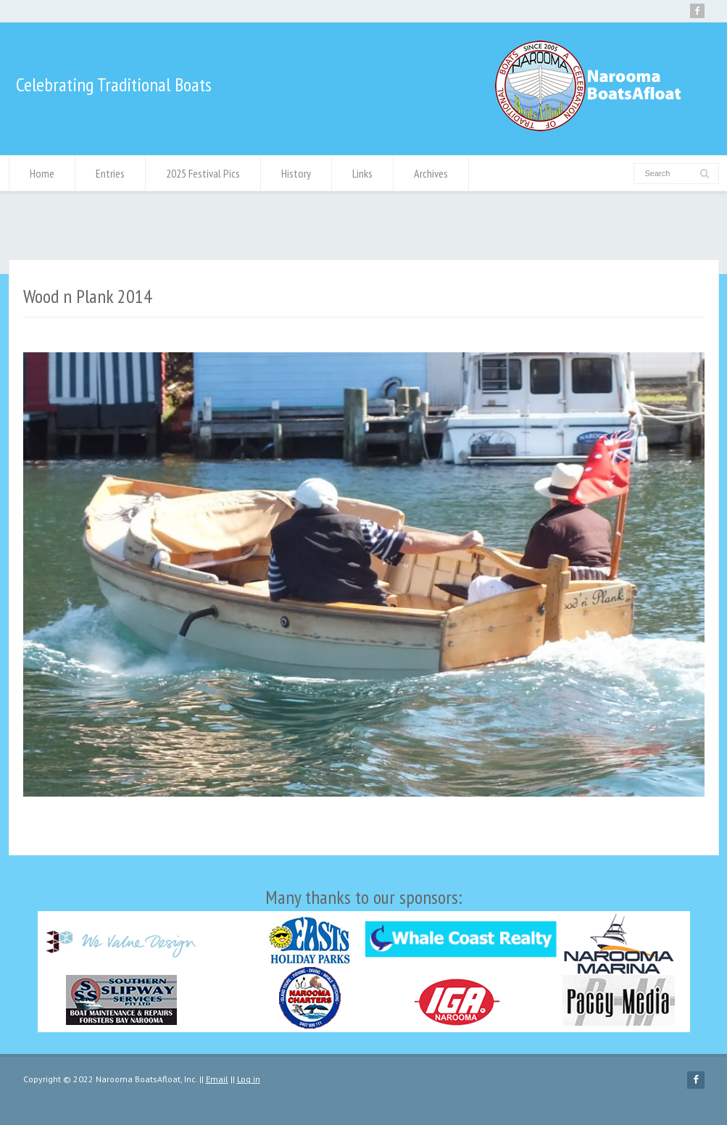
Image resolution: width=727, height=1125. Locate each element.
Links (362, 173)
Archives (431, 173)
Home (42, 173)
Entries (110, 173)
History (296, 173)
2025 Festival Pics (203, 173)
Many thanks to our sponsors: (364, 958)
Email (217, 1079)
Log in (248, 1079)
